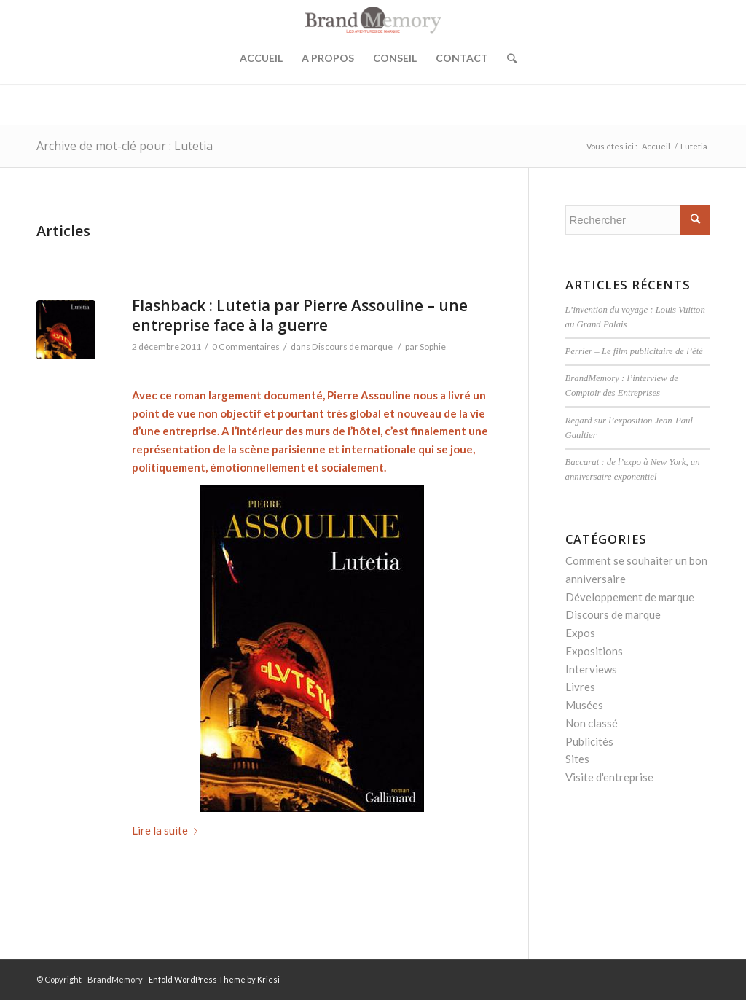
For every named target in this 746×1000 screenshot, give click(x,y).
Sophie (433, 346)
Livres (580, 686)
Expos (580, 632)
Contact (462, 58)
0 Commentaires (246, 346)
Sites (577, 758)
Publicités (589, 741)
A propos (328, 58)
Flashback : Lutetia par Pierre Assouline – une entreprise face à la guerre (300, 315)
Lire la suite (167, 830)
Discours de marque (352, 346)
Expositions (594, 650)
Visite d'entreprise (609, 777)
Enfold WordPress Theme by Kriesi (214, 979)
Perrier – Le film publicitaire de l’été (634, 351)
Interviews (591, 669)
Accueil (261, 58)
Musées (584, 704)
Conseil (395, 58)
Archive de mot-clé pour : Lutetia (124, 146)
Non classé (591, 723)
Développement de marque (629, 596)
